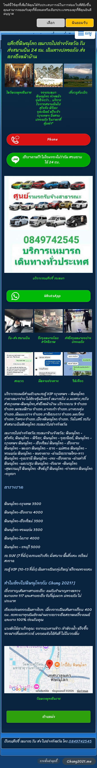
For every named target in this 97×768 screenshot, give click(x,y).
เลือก (51, 23)
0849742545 (80, 741)
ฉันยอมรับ (80, 23)
